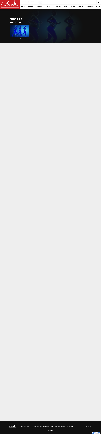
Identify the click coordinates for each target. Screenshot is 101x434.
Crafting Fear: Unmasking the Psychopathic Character (57, 3)
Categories (90, 6)
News (65, 6)
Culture (50, 1)
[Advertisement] (50, 417)
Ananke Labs (57, 6)
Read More (12, 39)
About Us (72, 6)
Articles (24, 1)
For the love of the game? (17, 38)
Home (23, 6)
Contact (80, 6)
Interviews (39, 6)
